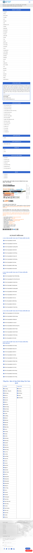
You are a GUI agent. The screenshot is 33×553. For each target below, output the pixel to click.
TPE (4, 137)
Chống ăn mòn (6, 159)
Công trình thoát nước (7, 112)
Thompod (5, 11)
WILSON (4, 70)
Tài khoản (4, 530)
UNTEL (4, 13)
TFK (4, 66)
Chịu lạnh (5, 157)
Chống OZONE (6, 161)
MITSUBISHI (5, 53)
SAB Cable (5, 35)
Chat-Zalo (28, 548)
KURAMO (5, 55)
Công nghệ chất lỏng (7, 108)
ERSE (4, 77)
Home (5, 4)
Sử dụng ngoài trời (7, 168)
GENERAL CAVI (6, 24)
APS (4, 19)
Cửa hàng (4, 526)
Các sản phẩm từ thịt (7, 105)
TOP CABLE (5, 44)
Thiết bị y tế (5, 126)
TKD (4, 39)
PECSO (4, 75)
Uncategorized (5, 50)
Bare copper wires (6, 143)
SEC (4, 61)
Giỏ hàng (4, 527)
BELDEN (4, 68)
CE (4, 149)
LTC (4, 72)
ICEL (4, 22)
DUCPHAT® (5, 30)
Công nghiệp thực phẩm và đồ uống (9, 110)
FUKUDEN (5, 46)
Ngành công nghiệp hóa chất (8, 119)
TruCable (4, 17)
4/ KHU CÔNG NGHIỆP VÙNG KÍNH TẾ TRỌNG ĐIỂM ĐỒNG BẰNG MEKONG (15, 342)
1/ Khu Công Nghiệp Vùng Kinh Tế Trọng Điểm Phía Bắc (16, 238)
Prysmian (4, 33)
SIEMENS (5, 57)
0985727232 (29, 550)
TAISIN (4, 41)
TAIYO (4, 48)
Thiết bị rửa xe (6, 124)
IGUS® (4, 59)
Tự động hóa (6, 131)
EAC (4, 151)
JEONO (4, 37)
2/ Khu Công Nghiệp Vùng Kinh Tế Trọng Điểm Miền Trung (15, 273)
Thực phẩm (5, 128)
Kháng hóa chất (6, 166)
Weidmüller (5, 28)
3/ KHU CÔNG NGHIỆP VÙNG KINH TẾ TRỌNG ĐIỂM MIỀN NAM (16, 310)
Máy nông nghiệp (6, 117)
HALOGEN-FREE (6, 164)
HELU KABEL (5, 64)
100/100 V (5, 174)
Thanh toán (4, 531)
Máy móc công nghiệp (7, 115)
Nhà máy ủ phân (6, 121)
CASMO (4, 26)
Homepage (4, 533)
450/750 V (5, 177)
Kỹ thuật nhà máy (6, 114)
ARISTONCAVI (5, 79)
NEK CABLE (5, 15)
